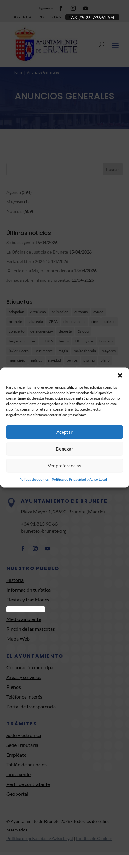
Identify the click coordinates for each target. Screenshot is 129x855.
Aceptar (64, 432)
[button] (120, 375)
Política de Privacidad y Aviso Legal (79, 479)
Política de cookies (34, 479)
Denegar (64, 448)
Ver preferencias (64, 465)
